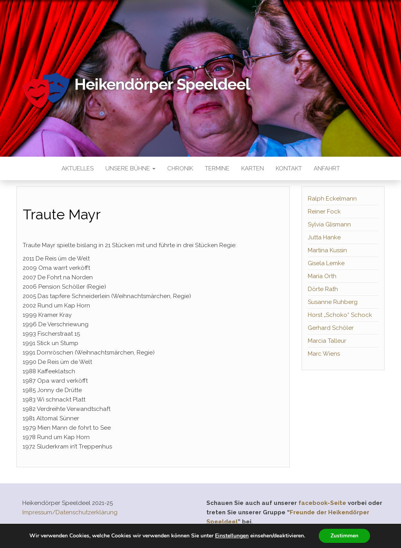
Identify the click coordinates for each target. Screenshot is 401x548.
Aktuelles (77, 168)
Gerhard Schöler (331, 327)
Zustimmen (344, 535)
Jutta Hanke (324, 237)
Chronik (180, 168)
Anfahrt (327, 168)
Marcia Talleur (327, 340)
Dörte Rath (323, 289)
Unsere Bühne (130, 168)
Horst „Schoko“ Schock (340, 314)
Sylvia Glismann (329, 224)
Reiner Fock (324, 211)
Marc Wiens (324, 353)
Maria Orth (322, 276)
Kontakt (289, 168)
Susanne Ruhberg (333, 302)
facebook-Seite (322, 502)
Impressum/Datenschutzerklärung (69, 512)
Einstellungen (232, 535)
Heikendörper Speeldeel (162, 84)
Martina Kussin (327, 250)
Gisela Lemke (326, 263)
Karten (252, 168)
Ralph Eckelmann (332, 198)
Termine (217, 168)
